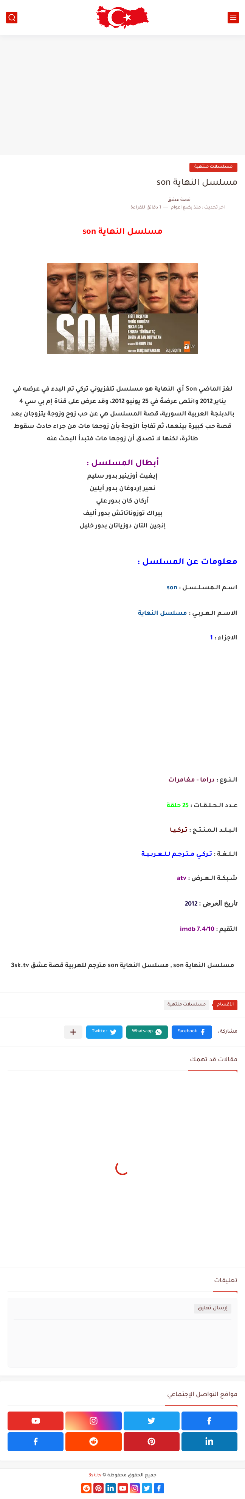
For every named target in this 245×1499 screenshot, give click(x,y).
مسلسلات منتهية (213, 167)
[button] (192, 1032)
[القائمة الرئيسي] (233, 17)
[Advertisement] (122, 95)
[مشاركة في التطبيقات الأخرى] (73, 1032)
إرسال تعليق (213, 1308)
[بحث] (11, 17)
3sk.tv (94, 1475)
